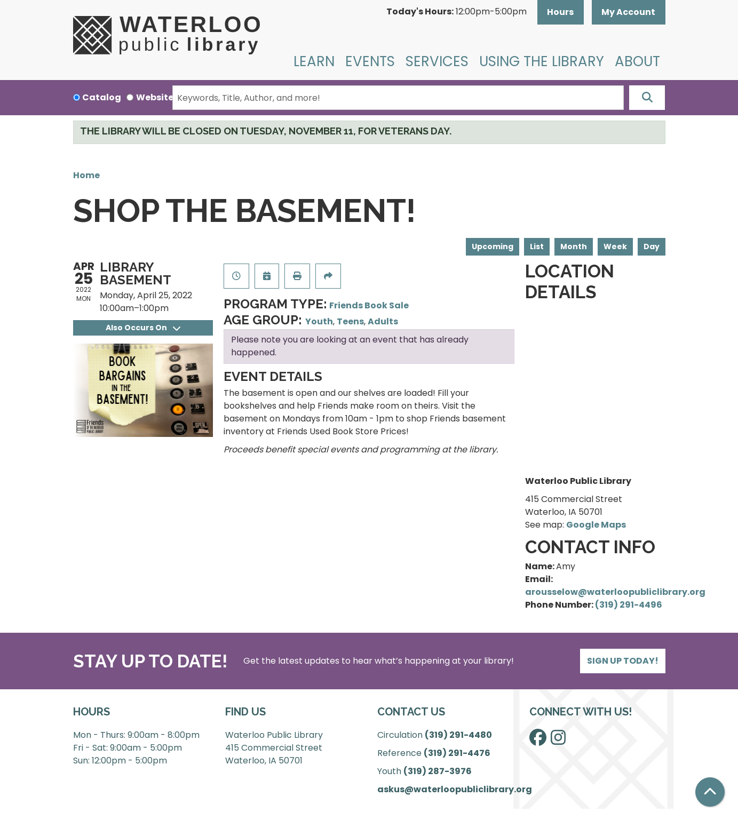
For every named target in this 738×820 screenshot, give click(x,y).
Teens (350, 321)
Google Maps (596, 525)
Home (86, 175)
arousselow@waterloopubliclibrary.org (615, 592)
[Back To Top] (710, 792)
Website (154, 97)
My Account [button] (628, 12)
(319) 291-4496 (628, 605)
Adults (383, 321)
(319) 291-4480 (458, 735)
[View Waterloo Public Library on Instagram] (558, 741)
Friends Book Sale (369, 305)
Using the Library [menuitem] (541, 61)
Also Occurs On (143, 327)
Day (652, 246)
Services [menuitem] (437, 61)
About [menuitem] (637, 61)
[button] (456, 12)
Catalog (101, 97)
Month (573, 246)
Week (615, 246)
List (537, 246)
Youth (319, 321)
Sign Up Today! (622, 661)
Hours (560, 12)
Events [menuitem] (370, 61)
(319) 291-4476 (457, 753)
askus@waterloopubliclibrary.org (454, 789)
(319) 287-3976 (437, 771)
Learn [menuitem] (314, 61)
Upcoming (492, 246)
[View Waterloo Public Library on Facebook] (537, 741)
